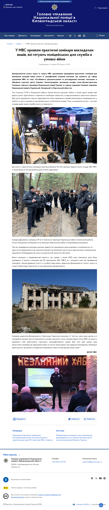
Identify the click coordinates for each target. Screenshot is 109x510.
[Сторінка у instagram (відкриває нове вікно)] (84, 35)
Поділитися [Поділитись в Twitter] (91, 419)
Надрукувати (20, 419)
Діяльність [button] (22, 36)
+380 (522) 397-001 (59, 462)
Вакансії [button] (60, 36)
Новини (19, 44)
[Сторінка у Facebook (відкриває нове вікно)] (70, 35)
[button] (12, 455)
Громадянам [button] (36, 36)
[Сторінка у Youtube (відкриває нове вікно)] (79, 35)
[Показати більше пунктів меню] (67, 35)
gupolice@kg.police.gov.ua (92, 462)
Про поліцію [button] (9, 36)
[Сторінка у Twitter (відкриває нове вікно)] (75, 35)
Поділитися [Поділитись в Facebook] (75, 419)
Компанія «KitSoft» (83, 504)
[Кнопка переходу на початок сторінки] (101, 505)
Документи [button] (49, 36)
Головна (10, 44)
